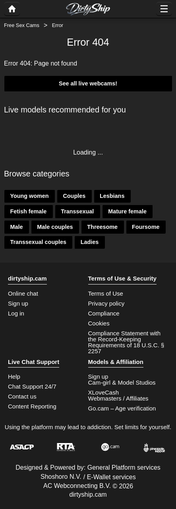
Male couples (55, 227)
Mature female (127, 211)
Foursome (146, 227)
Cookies (99, 323)
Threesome (102, 227)
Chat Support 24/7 (32, 386)
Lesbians (112, 196)
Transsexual (77, 211)
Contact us (22, 396)
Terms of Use (105, 293)
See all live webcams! (88, 83)
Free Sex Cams (21, 25)
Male (16, 227)
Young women (29, 196)
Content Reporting (32, 406)
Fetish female (28, 211)
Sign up (18, 303)
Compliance (104, 313)
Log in (16, 313)
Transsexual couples (38, 242)
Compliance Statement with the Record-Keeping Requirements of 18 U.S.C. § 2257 (126, 342)
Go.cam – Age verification (122, 408)
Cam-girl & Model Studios (122, 382)
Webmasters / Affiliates (118, 398)
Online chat (23, 293)
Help (14, 376)
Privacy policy (106, 303)
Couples (74, 196)
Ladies (90, 242)
